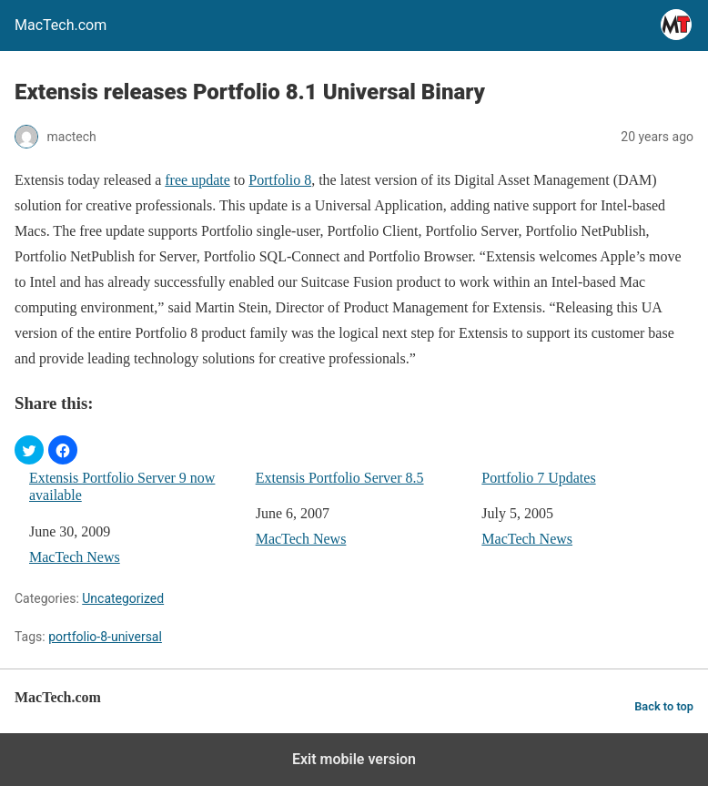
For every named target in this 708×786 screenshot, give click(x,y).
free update (197, 180)
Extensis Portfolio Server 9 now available (122, 486)
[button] (29, 449)
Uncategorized (123, 598)
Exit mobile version (354, 759)
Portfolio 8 (279, 180)
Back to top (663, 706)
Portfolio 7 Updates (538, 477)
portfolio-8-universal (105, 636)
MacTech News (74, 557)
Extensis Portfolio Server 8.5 (340, 477)
